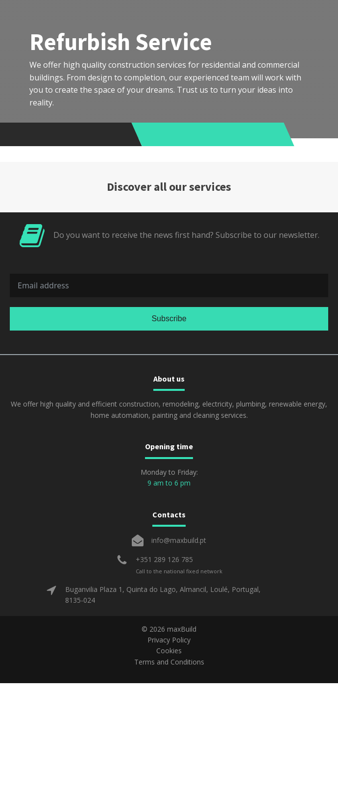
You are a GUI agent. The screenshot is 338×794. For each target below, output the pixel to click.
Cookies (169, 650)
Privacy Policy (169, 639)
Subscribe (168, 318)
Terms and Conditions (169, 661)
